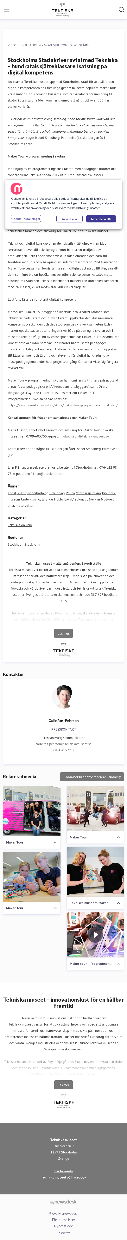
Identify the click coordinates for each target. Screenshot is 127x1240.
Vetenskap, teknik (88, 493)
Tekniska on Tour (20, 525)
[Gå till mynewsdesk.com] (63, 1201)
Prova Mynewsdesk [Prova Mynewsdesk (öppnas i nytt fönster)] (64, 1213)
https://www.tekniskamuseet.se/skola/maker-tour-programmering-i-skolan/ (62, 405)
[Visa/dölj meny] (6, 9)
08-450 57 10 (63, 750)
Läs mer (63, 633)
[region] (63, 204)
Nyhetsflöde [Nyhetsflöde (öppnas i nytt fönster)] (63, 1226)
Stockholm (15, 544)
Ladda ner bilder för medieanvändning (92, 777)
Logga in (63, 1232)
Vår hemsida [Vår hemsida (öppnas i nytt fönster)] (63, 1171)
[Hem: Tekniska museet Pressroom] (62, 9)
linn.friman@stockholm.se (43, 473)
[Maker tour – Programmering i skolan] (95, 934)
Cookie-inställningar (26, 219)
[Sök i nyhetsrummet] (121, 10)
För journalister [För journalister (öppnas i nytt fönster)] (63, 1219)
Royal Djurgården (68, 613)
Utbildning (57, 493)
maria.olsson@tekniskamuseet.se (84, 436)
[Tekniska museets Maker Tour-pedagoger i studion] (95, 872)
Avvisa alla (69, 219)
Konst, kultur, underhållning (28, 493)
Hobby (58, 499)
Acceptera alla (101, 219)
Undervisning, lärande (37, 499)
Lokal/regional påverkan (82, 499)
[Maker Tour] (31, 811)
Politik (70, 493)
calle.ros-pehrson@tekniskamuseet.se (63, 744)
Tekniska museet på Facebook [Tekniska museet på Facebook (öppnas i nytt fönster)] (63, 1177)
